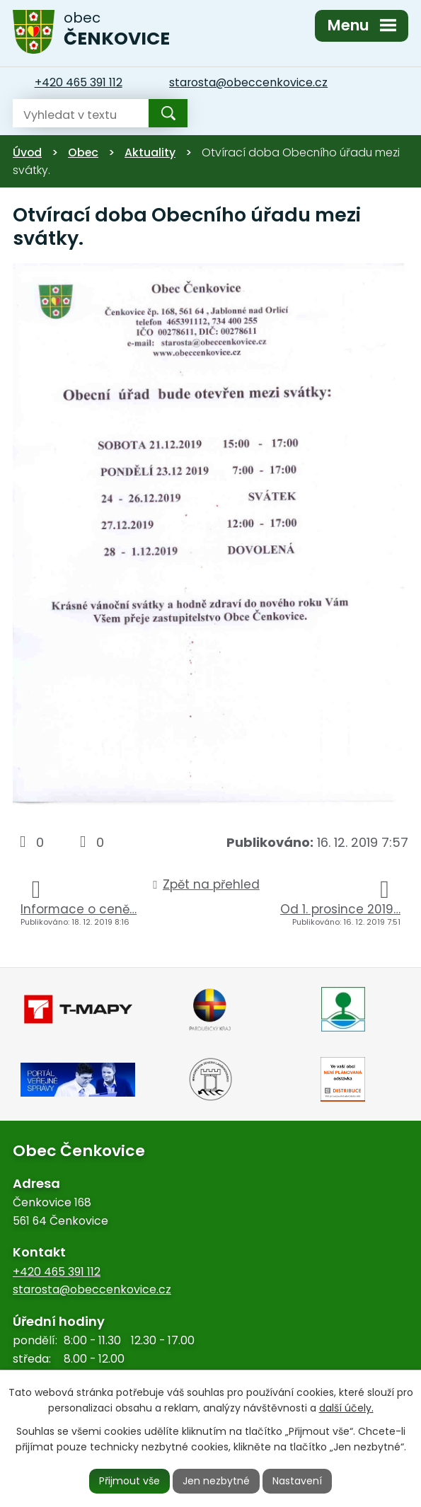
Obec (83, 152)
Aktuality (150, 152)
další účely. (346, 1409)
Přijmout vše (129, 1481)
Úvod (27, 152)
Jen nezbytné (216, 1481)
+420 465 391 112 (56, 1272)
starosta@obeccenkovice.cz (92, 1289)
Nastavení (297, 1481)
